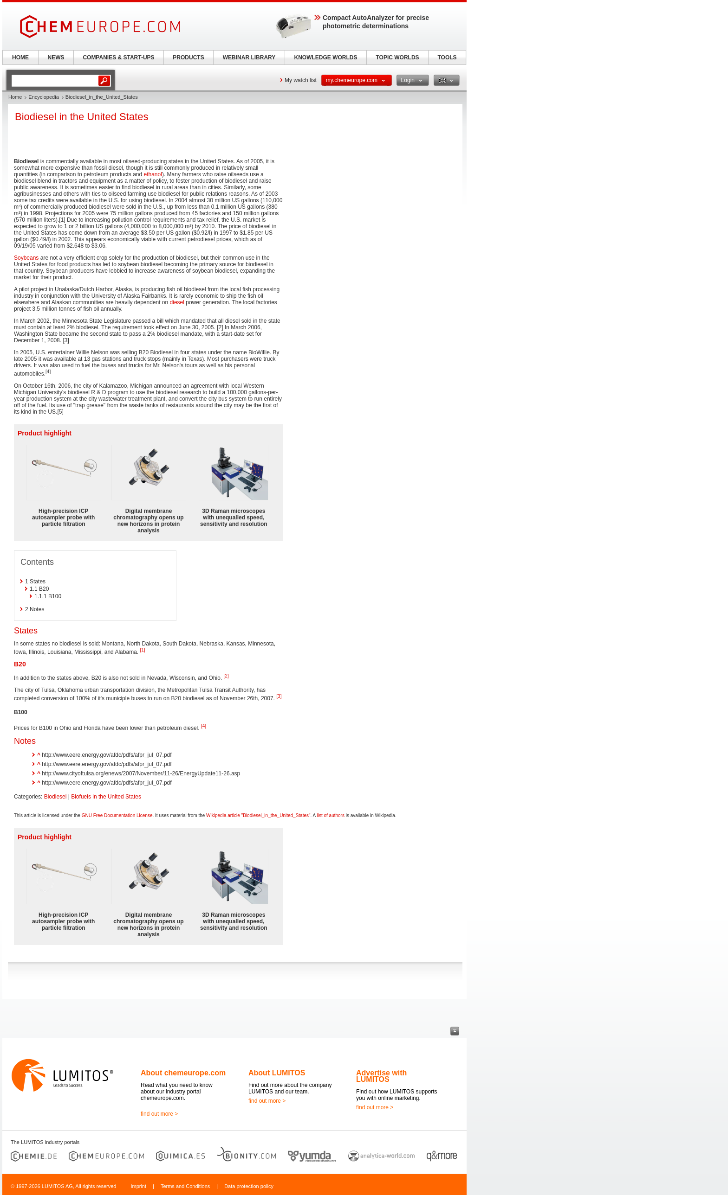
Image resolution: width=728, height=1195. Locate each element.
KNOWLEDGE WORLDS (326, 57)
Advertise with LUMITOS (381, 1076)
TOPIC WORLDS (397, 57)
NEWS (56, 57)
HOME (20, 57)
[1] (142, 649)
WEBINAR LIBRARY (249, 57)
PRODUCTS (188, 57)
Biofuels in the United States (106, 796)
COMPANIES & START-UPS (118, 57)
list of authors (330, 815)
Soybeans (26, 258)
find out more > (159, 1114)
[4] (203, 726)
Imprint (138, 1186)
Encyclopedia (43, 97)
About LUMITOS (276, 1073)
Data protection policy (248, 1186)
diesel (177, 302)
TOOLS (446, 57)
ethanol (153, 174)
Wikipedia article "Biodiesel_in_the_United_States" (258, 815)
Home (15, 97)
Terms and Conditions (185, 1186)
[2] (226, 675)
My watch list (301, 80)
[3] (278, 696)
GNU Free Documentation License (117, 815)
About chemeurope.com (183, 1073)
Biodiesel (55, 796)
